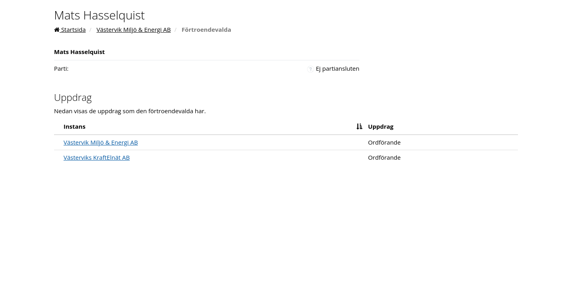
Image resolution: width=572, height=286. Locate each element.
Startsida (70, 29)
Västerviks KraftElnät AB (97, 157)
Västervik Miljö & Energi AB (134, 29)
